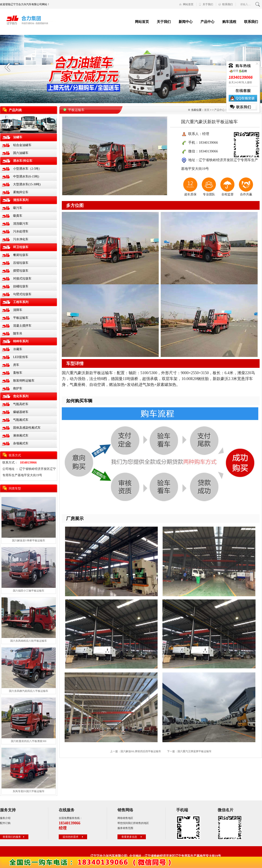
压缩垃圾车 (20, 262)
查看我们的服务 (14, 836)
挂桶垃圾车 (20, 286)
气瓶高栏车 (20, 404)
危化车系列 (20, 396)
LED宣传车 (20, 357)
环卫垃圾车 (20, 247)
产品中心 (207, 22)
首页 (206, 109)
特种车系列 (20, 341)
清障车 (17, 310)
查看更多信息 (132, 836)
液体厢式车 (20, 435)
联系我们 (227, 4)
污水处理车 (20, 231)
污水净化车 (20, 239)
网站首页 (188, 4)
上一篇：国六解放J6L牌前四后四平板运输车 (135, 751)
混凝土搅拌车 (22, 325)
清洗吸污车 (20, 223)
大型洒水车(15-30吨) (27, 184)
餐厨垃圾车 (20, 255)
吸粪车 (17, 215)
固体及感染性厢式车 (27, 427)
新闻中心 (186, 22)
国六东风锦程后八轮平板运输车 (28, 640)
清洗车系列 (20, 200)
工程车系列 (20, 302)
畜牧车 (17, 372)
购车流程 (229, 22)
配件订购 (5, 823)
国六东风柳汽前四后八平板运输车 (28, 690)
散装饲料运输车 (23, 380)
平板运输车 (20, 317)
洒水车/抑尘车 (22, 160)
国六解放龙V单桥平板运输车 (28, 540)
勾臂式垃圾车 (22, 294)
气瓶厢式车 (20, 419)
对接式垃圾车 (22, 278)
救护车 (17, 388)
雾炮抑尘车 (20, 192)
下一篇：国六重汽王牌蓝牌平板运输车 (189, 751)
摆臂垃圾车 (20, 270)
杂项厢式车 (20, 443)
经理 (234, 70)
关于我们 (208, 4)
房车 (16, 365)
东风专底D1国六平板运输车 (29, 791)
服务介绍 (5, 818)
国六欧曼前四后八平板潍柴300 (28, 741)
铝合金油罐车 (22, 145)
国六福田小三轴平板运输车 (28, 590)
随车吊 (17, 333)
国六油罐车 (20, 153)
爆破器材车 (20, 412)
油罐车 (17, 137)
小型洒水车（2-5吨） (27, 168)
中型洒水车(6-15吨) (26, 176)
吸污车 (17, 208)
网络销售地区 (125, 818)
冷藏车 (17, 349)
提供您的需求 (73, 836)
